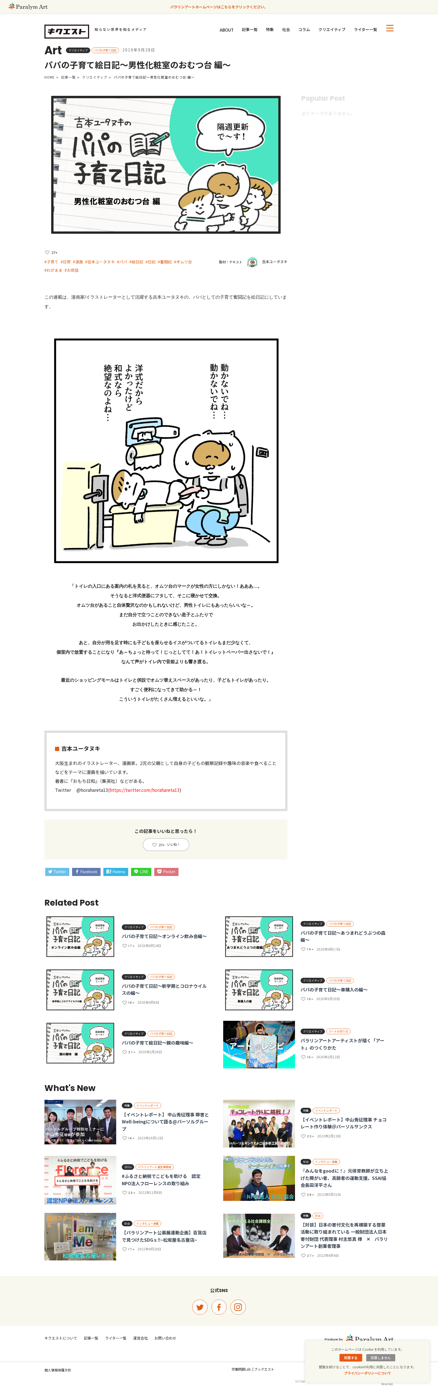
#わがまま (53, 270)
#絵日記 (136, 261)
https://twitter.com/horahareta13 (145, 790)
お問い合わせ (165, 1338)
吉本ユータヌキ (274, 261)
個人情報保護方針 (57, 1370)
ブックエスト (264, 1369)
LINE (141, 871)
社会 (286, 29)
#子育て (51, 261)
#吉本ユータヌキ (100, 261)
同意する (351, 1357)
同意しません (381, 1357)
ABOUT (227, 30)
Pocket (166, 871)
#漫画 (78, 261)
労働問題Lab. (242, 1369)
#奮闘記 (165, 261)
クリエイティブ (332, 29)
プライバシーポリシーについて (367, 1373)
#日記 (151, 261)
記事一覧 (250, 29)
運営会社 (140, 1338)
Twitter (57, 871)
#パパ (122, 261)
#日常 (66, 261)
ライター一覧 (365, 29)
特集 (270, 29)
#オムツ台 (183, 261)
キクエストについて (60, 1338)
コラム (304, 29)
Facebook (86, 871)
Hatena (115, 871)
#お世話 (71, 270)
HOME (49, 77)
